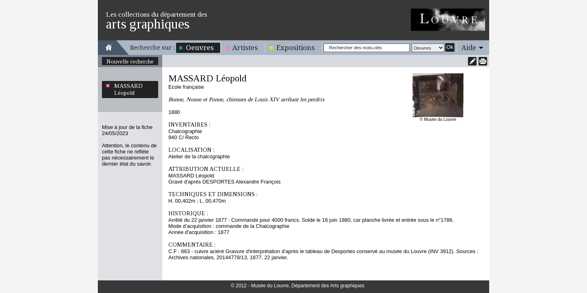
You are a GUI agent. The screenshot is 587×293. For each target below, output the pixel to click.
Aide (468, 48)
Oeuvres (200, 48)
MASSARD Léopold (128, 89)
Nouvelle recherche (130, 61)
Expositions (295, 48)
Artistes (245, 48)
